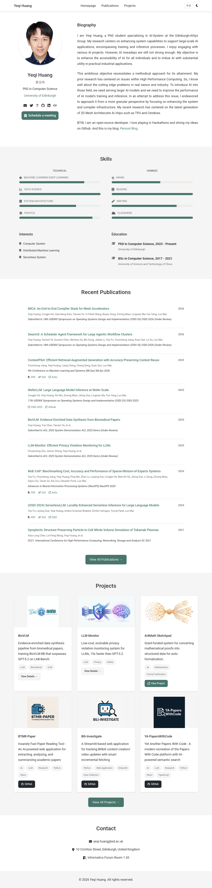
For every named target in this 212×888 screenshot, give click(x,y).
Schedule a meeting (40, 115)
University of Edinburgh (40, 95)
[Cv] (55, 106)
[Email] (25, 106)
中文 (188, 5)
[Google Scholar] (37, 106)
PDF (32, 377)
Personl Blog (129, 128)
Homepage (88, 5)
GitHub (50, 407)
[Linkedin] (49, 106)
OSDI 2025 (35, 407)
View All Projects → (106, 802)
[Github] (43, 106)
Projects (130, 5)
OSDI (53, 517)
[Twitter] (31, 106)
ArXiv (53, 377)
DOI (42, 377)
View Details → (29, 676)
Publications (110, 5)
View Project (156, 683)
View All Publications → (106, 559)
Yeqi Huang (23, 6)
